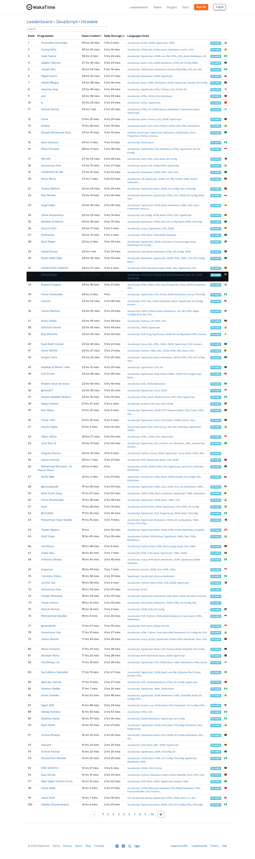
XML (200, 69)
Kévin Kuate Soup (51, 493)
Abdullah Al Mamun (52, 221)
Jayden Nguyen (50, 529)
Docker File (198, 443)
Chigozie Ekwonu (51, 453)
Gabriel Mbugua (50, 82)
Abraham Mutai (50, 655)
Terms (56, 846)
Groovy (153, 135)
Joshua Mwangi (50, 735)
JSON (151, 42)
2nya (44, 506)
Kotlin (157, 49)
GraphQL (200, 529)
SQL (150, 49)
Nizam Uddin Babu (51, 258)
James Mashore (50, 311)
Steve (44, 119)
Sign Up (201, 6)
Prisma (151, 119)
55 (152, 814)
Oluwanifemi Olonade (53, 758)
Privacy (67, 846)
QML (156, 744)
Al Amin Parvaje (50, 751)
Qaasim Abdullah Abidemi (56, 397)
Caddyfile (186, 695)
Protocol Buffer (135, 791)
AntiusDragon (49, 274)
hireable (215, 43)
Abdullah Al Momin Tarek (55, 367)
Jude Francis (48, 56)
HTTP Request (169, 410)
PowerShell (186, 109)
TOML (201, 410)
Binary (162, 109)
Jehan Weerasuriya (52, 215)
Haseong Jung (49, 89)
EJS (178, 125)
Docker (171, 69)
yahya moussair (50, 459)
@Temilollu (47, 513)
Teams (157, 7)
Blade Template (167, 235)
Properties (200, 284)
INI (167, 625)
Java (183, 284)
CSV (191, 49)
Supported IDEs (179, 846)
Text (150, 125)
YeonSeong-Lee (50, 662)
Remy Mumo (48, 178)
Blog (88, 846)
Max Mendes (48, 195)
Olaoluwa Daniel (50, 718)
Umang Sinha (48, 49)
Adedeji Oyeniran (51, 711)
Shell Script (160, 426)
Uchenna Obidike (50, 688)
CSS (180, 56)
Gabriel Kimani (49, 251)
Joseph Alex (48, 69)
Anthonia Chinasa (51, 559)
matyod (45, 301)
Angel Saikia (48, 205)
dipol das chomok (51, 682)
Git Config (185, 62)
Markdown (174, 49)
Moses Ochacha (50, 649)
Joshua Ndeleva (50, 188)
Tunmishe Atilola (51, 576)
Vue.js (144, 228)
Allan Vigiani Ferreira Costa (56, 781)
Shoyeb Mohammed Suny (56, 132)
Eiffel (195, 62)
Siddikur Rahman (51, 62)
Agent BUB (47, 705)
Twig (156, 373)
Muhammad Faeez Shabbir (56, 519)
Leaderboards (139, 7)
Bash (186, 56)
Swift (194, 410)
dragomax (47, 569)
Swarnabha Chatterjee (54, 42)
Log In (219, 6)
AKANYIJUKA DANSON (54, 268)
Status (215, 846)
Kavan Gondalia (50, 695)
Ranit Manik (48, 725)
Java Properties (170, 284)
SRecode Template (158, 788)
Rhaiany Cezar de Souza (55, 383)
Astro (157, 420)
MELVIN (45, 158)
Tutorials (99, 846)
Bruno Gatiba (48, 320)
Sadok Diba (47, 553)
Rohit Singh (48, 536)
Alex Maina (47, 410)
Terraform (191, 596)
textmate (132, 182)
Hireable (89, 21)
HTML (174, 56)
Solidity (131, 132)
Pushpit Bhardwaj (51, 596)
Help (224, 846)
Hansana (46, 744)
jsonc (164, 49)
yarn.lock (187, 466)
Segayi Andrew (50, 403)
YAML (172, 42)
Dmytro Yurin (48, 228)
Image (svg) (189, 241)
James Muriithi (50, 639)
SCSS (144, 42)
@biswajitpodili (49, 486)
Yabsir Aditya (49, 436)
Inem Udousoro (50, 142)
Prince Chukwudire (52, 294)
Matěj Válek (48, 476)
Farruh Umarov (49, 602)
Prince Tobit (48, 420)
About (78, 846)
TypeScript (162, 42)
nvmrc (184, 49)
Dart (152, 546)
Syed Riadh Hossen (52, 344)
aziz (43, 96)
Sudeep (45, 125)
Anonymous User (51, 165)
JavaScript (67, 21)
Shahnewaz (48, 235)
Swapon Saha (49, 357)
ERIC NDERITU (49, 768)
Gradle (178, 178)
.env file (165, 56)
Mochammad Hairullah (54, 616)
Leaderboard (39, 21)
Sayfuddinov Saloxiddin (54, 672)
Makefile (181, 774)
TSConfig (191, 188)
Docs (185, 7)
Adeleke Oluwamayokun (55, 804)
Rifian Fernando (50, 149)
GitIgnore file (185, 672)
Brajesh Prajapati (51, 284)
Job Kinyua (47, 546)
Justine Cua (48, 582)
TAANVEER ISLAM (52, 172)
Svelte (144, 403)
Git (204, 56)
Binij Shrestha (49, 334)
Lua (151, 705)
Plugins (172, 7)
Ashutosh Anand (51, 327)
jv (42, 102)
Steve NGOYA (49, 350)
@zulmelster (48, 625)
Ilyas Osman (48, 774)
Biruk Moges (48, 241)
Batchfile (181, 69)
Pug (149, 334)
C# (149, 109)
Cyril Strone (48, 373)
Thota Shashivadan (52, 499)
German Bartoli (50, 109)
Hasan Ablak (48, 788)
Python (165, 89)
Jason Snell (48, 797)
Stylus (163, 373)
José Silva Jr (48, 443)
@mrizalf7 (47, 390)
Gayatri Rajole (49, 426)
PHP (143, 235)
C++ (188, 797)
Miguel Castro (49, 76)
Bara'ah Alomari (50, 609)
